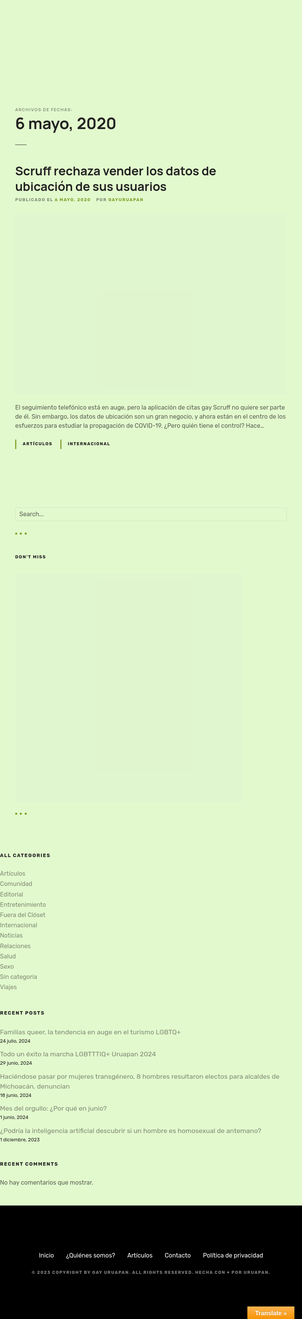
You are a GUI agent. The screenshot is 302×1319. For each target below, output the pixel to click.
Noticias (11, 935)
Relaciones (15, 946)
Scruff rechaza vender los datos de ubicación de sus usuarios (115, 178)
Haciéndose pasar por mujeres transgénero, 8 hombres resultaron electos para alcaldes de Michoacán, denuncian (140, 1081)
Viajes (8, 987)
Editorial (11, 894)
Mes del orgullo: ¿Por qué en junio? (53, 1108)
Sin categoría (18, 976)
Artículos (37, 443)
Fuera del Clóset (23, 915)
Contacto (178, 1255)
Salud (8, 956)
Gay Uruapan (110, 1272)
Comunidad (16, 883)
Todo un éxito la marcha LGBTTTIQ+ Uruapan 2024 (78, 1054)
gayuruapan (125, 199)
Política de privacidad (233, 1255)
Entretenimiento (23, 904)
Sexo (7, 966)
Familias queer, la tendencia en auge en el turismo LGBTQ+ (90, 1032)
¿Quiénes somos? (90, 1255)
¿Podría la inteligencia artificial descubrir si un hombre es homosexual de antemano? (130, 1131)
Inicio (46, 1255)
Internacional (89, 443)
